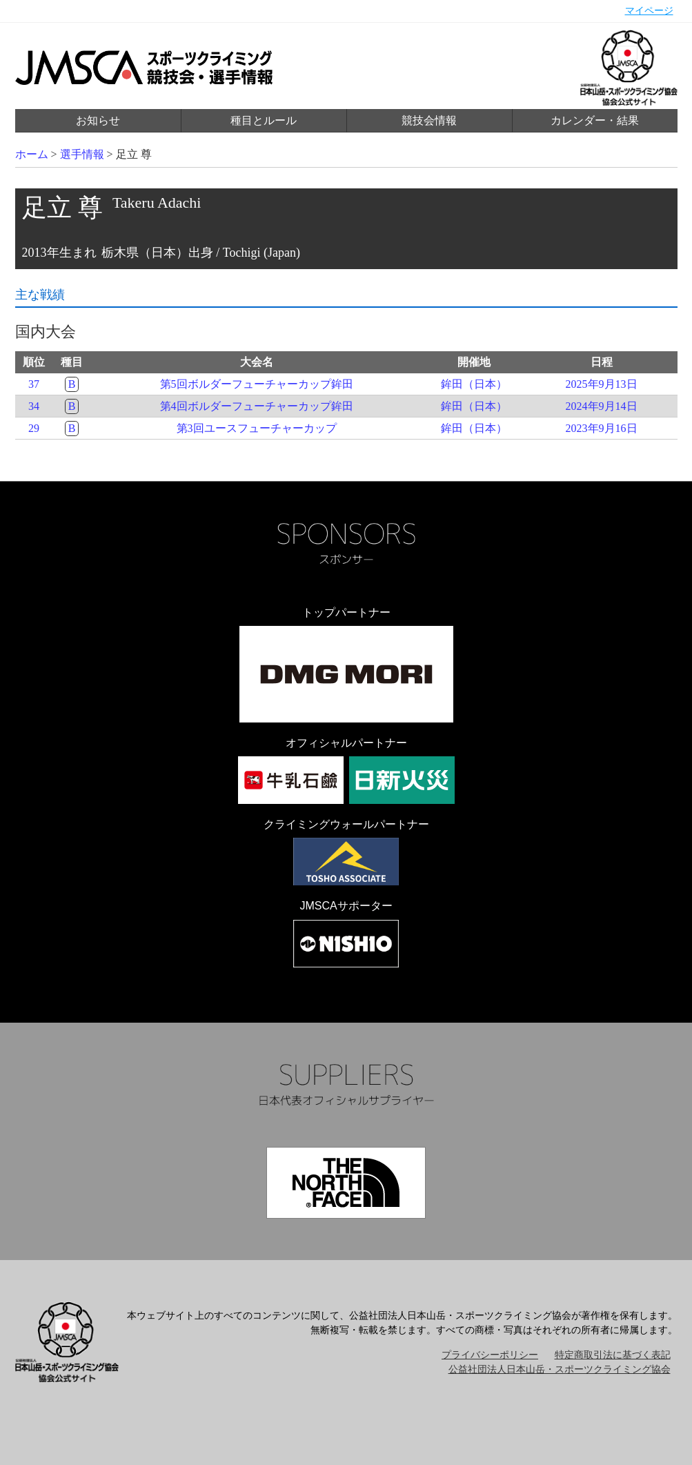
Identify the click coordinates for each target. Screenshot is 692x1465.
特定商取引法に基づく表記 (613, 1355)
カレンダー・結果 (595, 120)
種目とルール (263, 120)
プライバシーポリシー (490, 1355)
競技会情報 (429, 120)
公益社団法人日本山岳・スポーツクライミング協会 (559, 1369)
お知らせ (98, 120)
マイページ (649, 11)
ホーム (31, 154)
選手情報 (82, 154)
